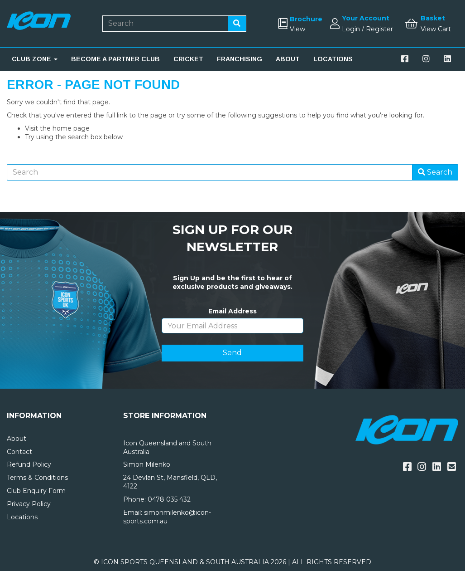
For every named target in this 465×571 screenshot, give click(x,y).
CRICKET (188, 59)
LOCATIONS (333, 59)
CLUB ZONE (35, 59)
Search (435, 172)
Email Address (232, 311)
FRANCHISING (239, 59)
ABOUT (288, 59)
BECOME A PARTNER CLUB (115, 59)
